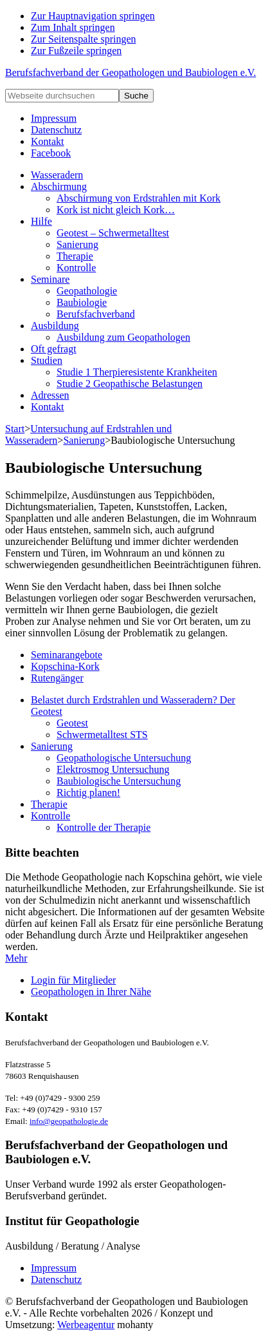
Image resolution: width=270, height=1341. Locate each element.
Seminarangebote (66, 654)
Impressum (53, 1267)
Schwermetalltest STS (102, 734)
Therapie (49, 804)
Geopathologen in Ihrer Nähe (91, 991)
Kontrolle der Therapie (103, 827)
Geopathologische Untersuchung (124, 757)
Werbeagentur (85, 1324)
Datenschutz (56, 1279)
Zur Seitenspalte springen (83, 38)
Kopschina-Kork (65, 666)
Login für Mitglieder (73, 980)
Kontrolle (50, 815)
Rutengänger (57, 677)
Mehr (16, 958)
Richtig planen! (88, 792)
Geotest (72, 723)
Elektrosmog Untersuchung (113, 769)
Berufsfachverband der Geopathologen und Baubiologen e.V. (130, 72)
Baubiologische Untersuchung (119, 780)
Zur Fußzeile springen (76, 50)
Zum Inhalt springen (73, 27)
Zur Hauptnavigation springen (93, 15)
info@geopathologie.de (69, 1121)
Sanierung (52, 746)
